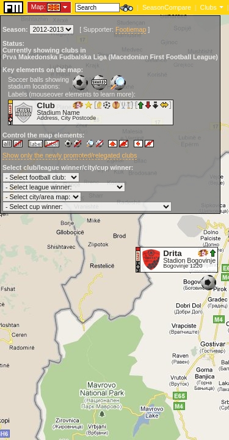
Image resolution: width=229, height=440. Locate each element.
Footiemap (130, 29)
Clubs (208, 7)
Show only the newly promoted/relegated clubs (69, 155)
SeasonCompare (166, 7)
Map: (38, 6)
